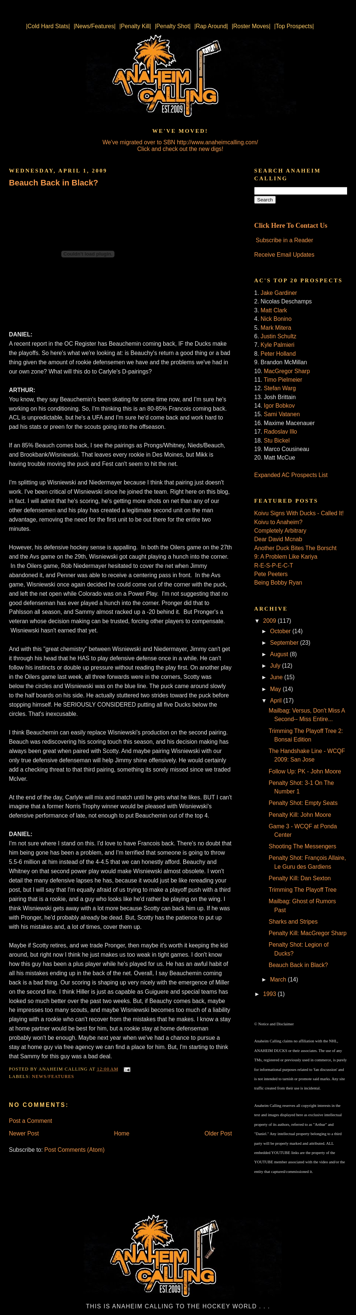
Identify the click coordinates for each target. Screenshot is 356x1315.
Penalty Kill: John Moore (300, 815)
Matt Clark (273, 310)
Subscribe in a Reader (284, 240)
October (281, 631)
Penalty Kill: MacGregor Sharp (308, 933)
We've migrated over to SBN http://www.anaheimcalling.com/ (180, 142)
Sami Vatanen (282, 414)
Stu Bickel (276, 440)
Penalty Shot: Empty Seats (303, 803)
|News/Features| (95, 26)
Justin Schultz (278, 336)
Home (122, 1133)
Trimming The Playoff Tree (303, 890)
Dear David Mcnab (278, 539)
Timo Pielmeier (283, 380)
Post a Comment (30, 1121)
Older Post (218, 1133)
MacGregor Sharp (287, 371)
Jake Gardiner (278, 293)
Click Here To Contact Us (290, 225)
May (276, 689)
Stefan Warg (280, 388)
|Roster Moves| (251, 26)
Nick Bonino (275, 319)
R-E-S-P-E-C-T (273, 565)
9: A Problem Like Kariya (285, 556)
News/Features (53, 1076)
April (277, 700)
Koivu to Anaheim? (278, 522)
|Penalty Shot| (173, 26)
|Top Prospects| (294, 26)
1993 (270, 994)
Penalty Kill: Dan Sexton (300, 878)
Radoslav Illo (280, 431)
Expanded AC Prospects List (291, 475)
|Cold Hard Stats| (48, 26)
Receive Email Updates (284, 255)
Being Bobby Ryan (278, 582)
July (276, 666)
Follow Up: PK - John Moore (305, 771)
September (285, 643)
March (279, 979)
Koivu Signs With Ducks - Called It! (299, 513)
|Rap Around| (211, 26)
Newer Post (24, 1133)
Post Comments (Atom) (74, 1150)
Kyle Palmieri (277, 345)
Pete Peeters (271, 574)
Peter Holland (277, 354)
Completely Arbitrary (280, 530)
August (280, 654)
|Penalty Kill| (135, 26)
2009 (270, 621)
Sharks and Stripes (293, 921)
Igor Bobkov (279, 405)
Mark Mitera (275, 328)
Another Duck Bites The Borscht (295, 548)
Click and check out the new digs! (180, 149)
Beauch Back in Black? (53, 182)
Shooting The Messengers (302, 846)
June (277, 677)
